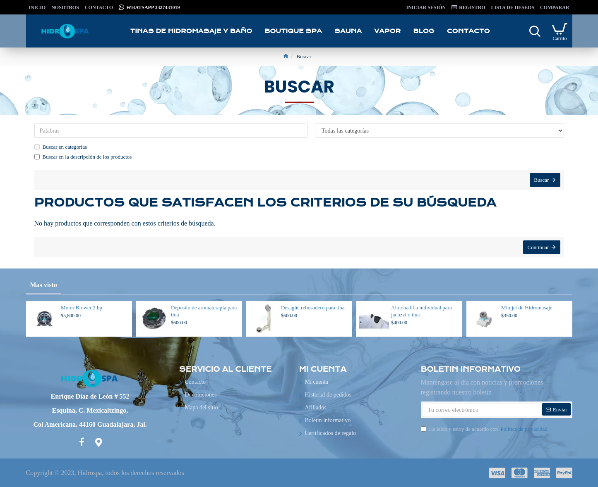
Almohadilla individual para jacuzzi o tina (421, 311)
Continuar (537, 249)
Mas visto (43, 284)
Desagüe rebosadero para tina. (313, 307)
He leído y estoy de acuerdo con (485, 429)
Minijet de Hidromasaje (526, 307)
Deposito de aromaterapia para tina (204, 311)
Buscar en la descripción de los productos (83, 157)
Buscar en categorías (60, 147)
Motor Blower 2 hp (81, 307)
